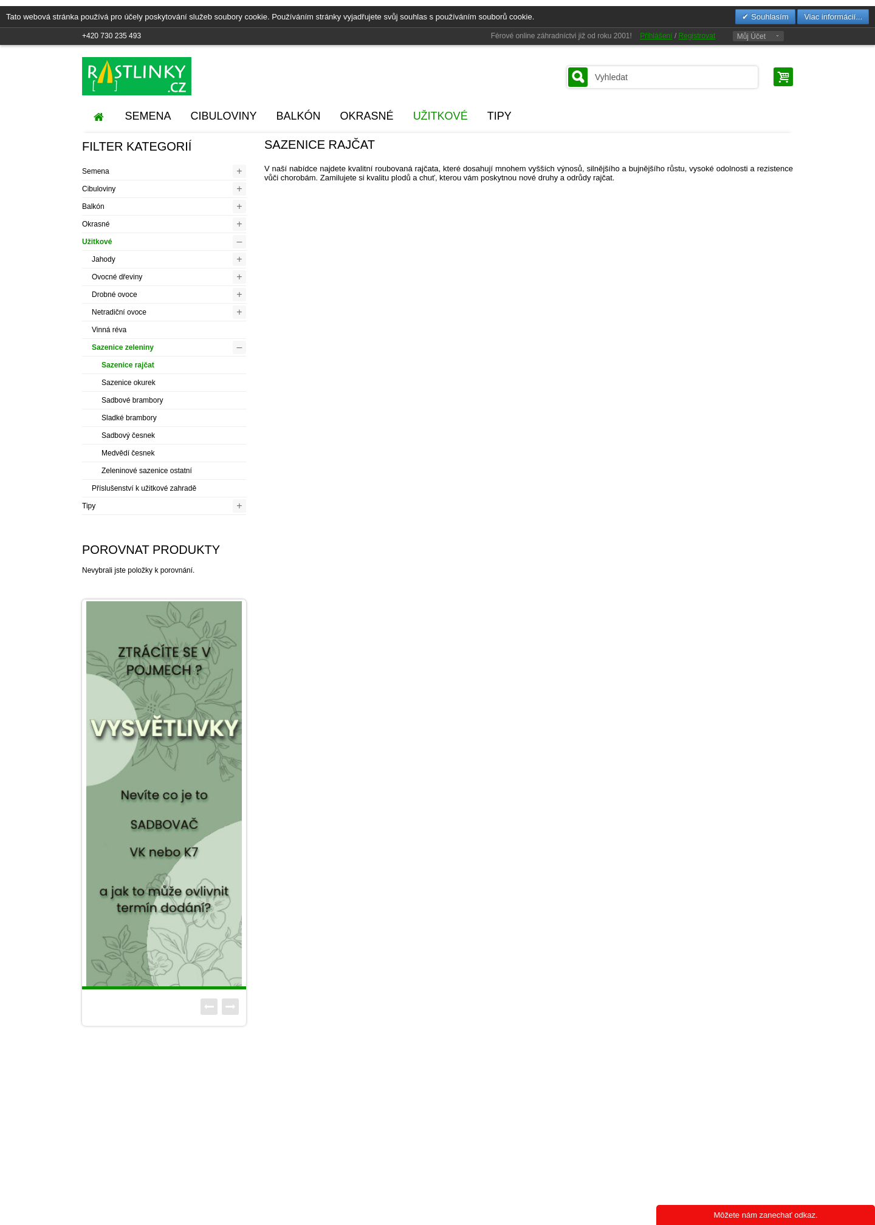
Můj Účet (751, 36)
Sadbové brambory (132, 400)
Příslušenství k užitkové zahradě (144, 488)
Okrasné (95, 224)
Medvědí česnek (127, 453)
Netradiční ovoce (119, 312)
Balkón (93, 206)
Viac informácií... (833, 16)
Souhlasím (768, 16)
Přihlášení (656, 36)
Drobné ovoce (114, 294)
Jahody (103, 259)
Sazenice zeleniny (123, 347)
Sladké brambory (129, 418)
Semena (95, 171)
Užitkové (97, 241)
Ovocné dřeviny (117, 277)
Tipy (88, 506)
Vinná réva (109, 330)
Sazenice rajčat (127, 365)
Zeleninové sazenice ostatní (146, 470)
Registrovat (697, 36)
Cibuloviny (98, 189)
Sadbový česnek (128, 435)
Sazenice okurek (128, 382)
